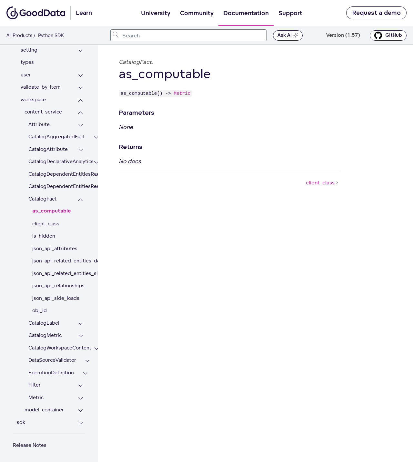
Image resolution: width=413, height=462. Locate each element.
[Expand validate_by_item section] (80, 87)
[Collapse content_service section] (80, 112)
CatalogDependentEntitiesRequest (56, 174)
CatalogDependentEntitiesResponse (56, 186)
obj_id (39, 310)
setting (29, 50)
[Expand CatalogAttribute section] (80, 150)
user (26, 75)
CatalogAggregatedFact (56, 136)
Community (197, 13)
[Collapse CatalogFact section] (80, 199)
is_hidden (43, 236)
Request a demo (376, 13)
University (155, 13)
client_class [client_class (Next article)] (322, 182)
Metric (36, 397)
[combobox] (188, 35)
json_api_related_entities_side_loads (58, 273)
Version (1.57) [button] (343, 35)
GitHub (388, 35)
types (27, 62)
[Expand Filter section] (80, 385)
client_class (45, 224)
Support (290, 13)
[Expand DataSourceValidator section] (87, 361)
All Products (19, 35)
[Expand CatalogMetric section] (80, 336)
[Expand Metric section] (80, 398)
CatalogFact (42, 199)
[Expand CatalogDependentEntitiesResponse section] (96, 187)
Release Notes (29, 445)
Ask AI (287, 35)
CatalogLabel (43, 323)
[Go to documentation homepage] (35, 12)
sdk (21, 422)
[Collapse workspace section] (80, 100)
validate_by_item (41, 87)
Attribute (39, 124)
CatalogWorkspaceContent (56, 348)
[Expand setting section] (80, 50)
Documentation (246, 13)
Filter (34, 385)
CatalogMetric (45, 335)
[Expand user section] (80, 75)
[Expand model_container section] (80, 410)
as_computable (51, 211)
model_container (44, 410)
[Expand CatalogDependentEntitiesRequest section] (96, 175)
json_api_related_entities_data (58, 261)
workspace (33, 99)
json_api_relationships (58, 285)
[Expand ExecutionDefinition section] (85, 373)
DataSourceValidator (52, 360)
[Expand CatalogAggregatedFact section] (96, 137)
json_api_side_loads (55, 298)
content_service (43, 112)
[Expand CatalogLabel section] (80, 323)
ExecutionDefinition (51, 372)
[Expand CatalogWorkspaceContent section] (96, 348)
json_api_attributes (54, 248)
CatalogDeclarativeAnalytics (56, 161)
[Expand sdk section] (80, 423)
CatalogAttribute (48, 149)
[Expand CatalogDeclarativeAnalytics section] (96, 162)
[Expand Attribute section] (80, 125)
